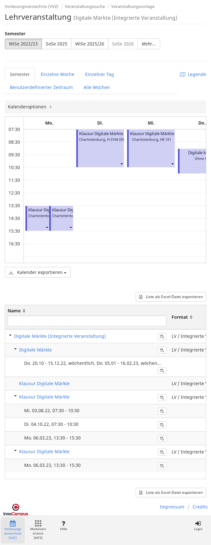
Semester (15, 34)
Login (198, 526)
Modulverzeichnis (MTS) (38, 530)
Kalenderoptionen (28, 107)
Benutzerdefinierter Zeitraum (41, 87)
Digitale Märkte (35, 350)
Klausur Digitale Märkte (101, 133)
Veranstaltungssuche (85, 6)
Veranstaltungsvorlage (132, 6)
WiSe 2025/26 (89, 44)
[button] (46, 227)
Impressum (172, 507)
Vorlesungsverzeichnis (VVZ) (31, 6)
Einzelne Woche (57, 74)
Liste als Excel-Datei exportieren (171, 296)
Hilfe (63, 526)
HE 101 (165, 139)
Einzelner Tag (99, 74)
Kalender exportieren (37, 272)
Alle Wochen (97, 87)
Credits (200, 507)
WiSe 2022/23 (23, 44)
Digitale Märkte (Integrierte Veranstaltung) (60, 336)
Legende (193, 74)
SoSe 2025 (56, 44)
